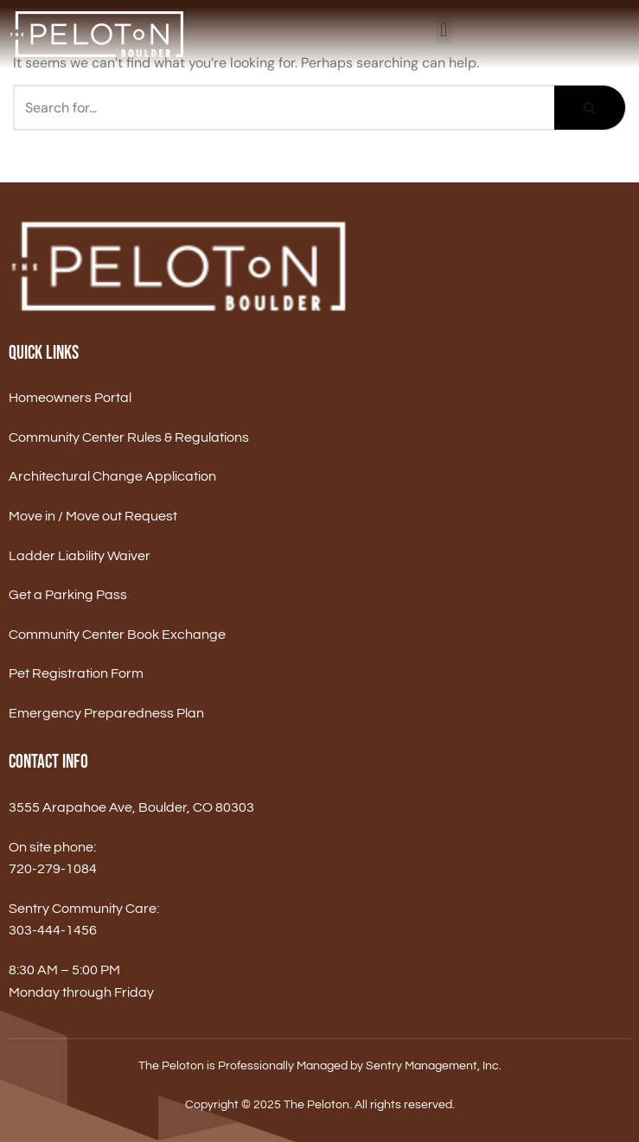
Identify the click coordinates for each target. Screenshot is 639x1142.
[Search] (283, 108)
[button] (444, 30)
